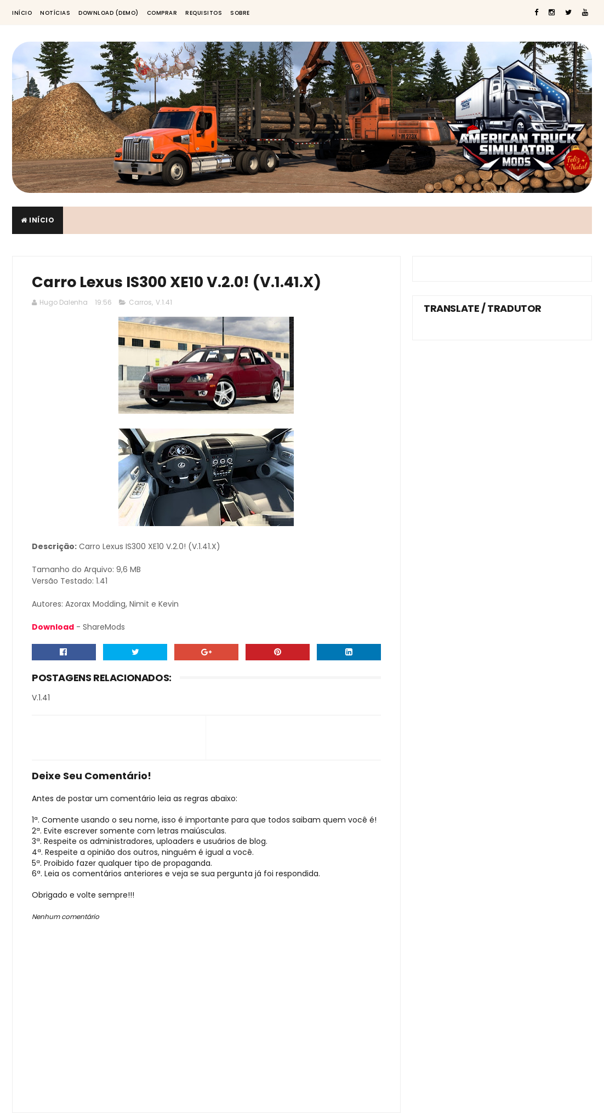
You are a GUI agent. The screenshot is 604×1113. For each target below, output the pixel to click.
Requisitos (203, 13)
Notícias (55, 13)
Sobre (240, 13)
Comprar (162, 13)
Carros (140, 302)
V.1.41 (164, 302)
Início (22, 13)
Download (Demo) (108, 13)
